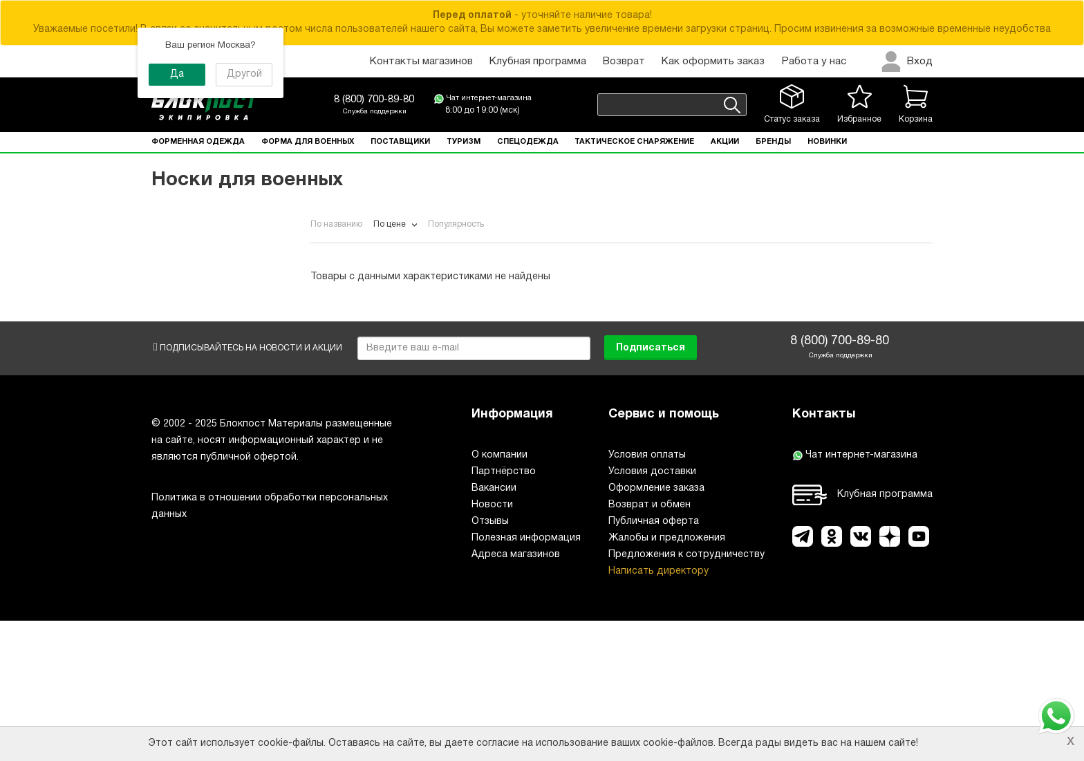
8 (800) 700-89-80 (374, 99)
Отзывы (490, 661)
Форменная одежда (198, 141)
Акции (725, 141)
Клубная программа (537, 61)
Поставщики (400, 141)
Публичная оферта (653, 661)
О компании (499, 595)
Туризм (463, 141)
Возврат (624, 61)
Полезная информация (526, 678)
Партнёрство (503, 612)
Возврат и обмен (649, 645)
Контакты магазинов (421, 61)
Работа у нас (813, 61)
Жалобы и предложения (666, 678)
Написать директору (658, 711)
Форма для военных (307, 141)
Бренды (773, 141)
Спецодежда (528, 141)
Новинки (827, 141)
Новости (492, 645)
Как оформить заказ (713, 61)
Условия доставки (652, 612)
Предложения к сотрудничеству (686, 694)
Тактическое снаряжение (634, 141)
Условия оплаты (647, 595)
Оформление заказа (656, 628)
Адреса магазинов (515, 694)
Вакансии (493, 628)
